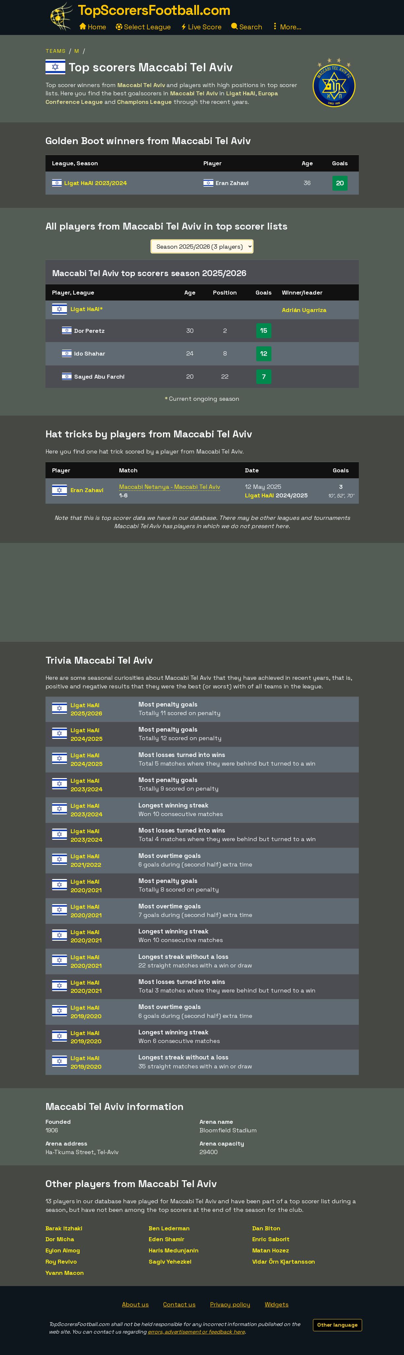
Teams (56, 50)
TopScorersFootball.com (154, 10)
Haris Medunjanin (173, 1250)
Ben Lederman (169, 1228)
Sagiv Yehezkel (170, 1261)
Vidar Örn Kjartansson (283, 1261)
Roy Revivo (61, 1261)
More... (286, 26)
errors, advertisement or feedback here (196, 1331)
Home (93, 26)
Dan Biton (266, 1228)
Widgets (277, 1304)
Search (246, 26)
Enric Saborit (271, 1239)
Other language (337, 1324)
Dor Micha (60, 1239)
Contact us (179, 1304)
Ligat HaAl (95, 183)
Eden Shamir (166, 1239)
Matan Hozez (270, 1250)
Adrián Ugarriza (304, 310)
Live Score (201, 26)
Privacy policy (230, 1304)
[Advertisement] (202, 592)
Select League (143, 26)
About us (135, 1304)
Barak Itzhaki (64, 1228)
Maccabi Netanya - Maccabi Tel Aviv (169, 486)
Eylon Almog (63, 1250)
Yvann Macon (65, 1272)
